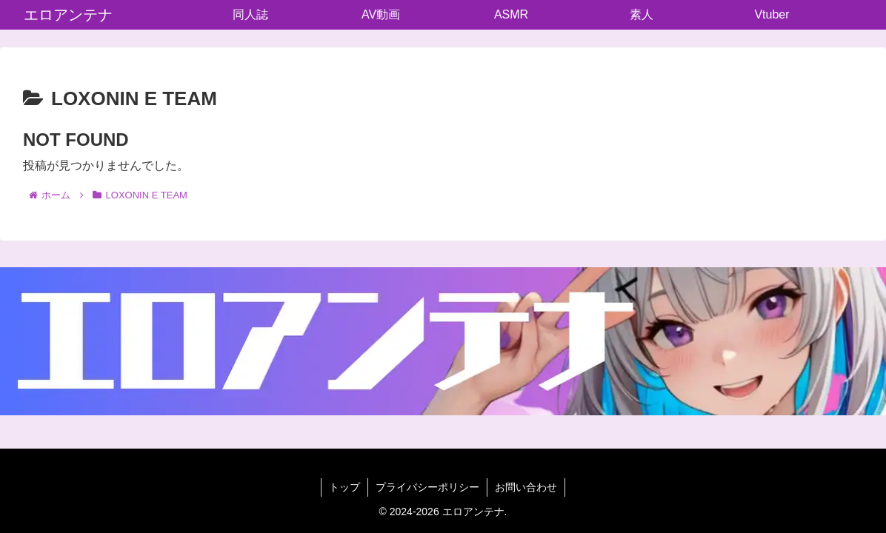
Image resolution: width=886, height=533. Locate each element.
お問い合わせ (526, 487)
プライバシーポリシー (427, 487)
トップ (344, 487)
